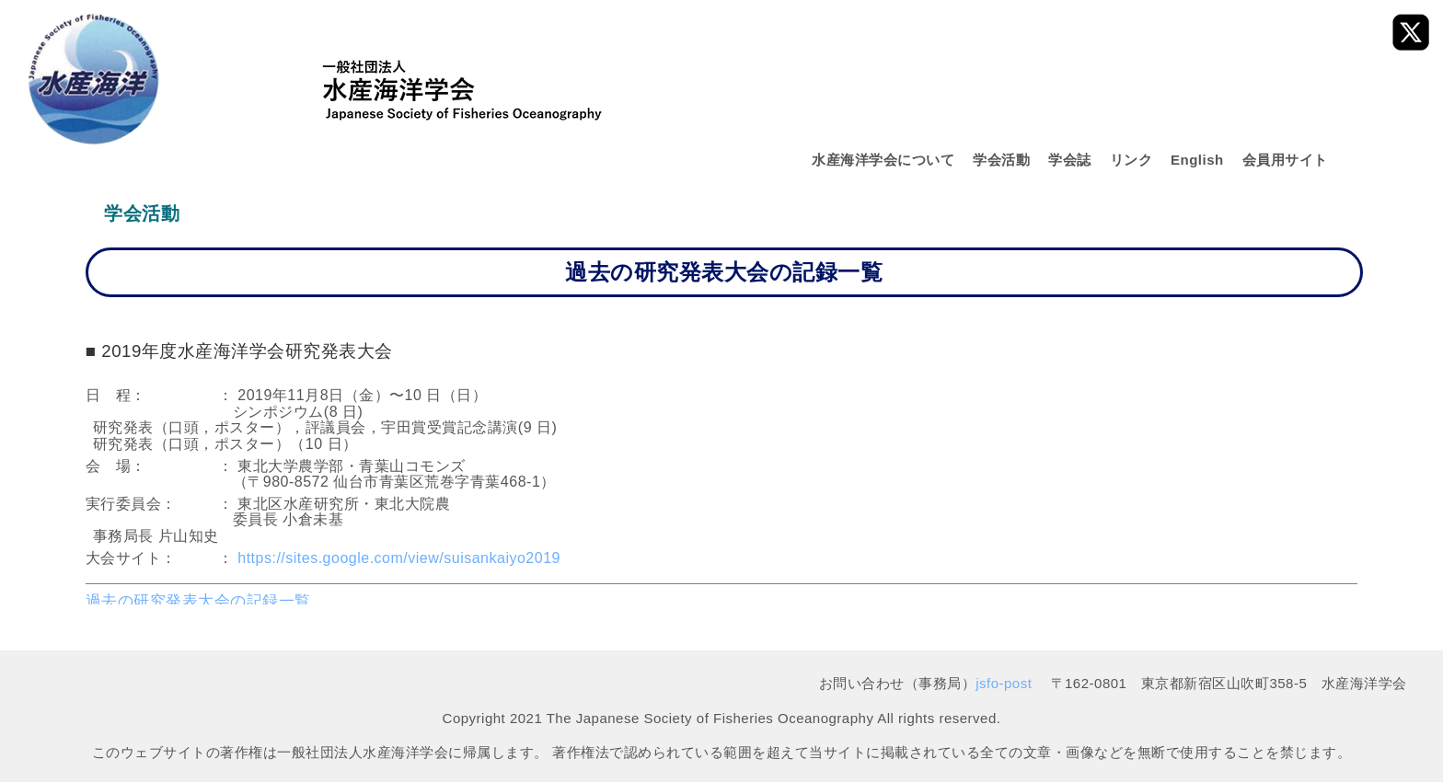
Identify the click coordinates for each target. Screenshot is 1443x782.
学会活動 (1001, 159)
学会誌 (1069, 159)
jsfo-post (1003, 683)
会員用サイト (1285, 159)
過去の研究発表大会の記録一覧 (198, 601)
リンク (1131, 159)
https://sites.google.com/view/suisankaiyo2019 (398, 558)
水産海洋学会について (883, 159)
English (1197, 159)
